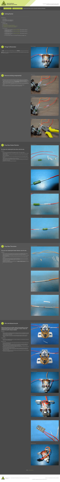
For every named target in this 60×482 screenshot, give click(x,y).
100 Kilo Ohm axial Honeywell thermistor (9, 25)
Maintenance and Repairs (17, 8)
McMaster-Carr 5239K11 (16, 33)
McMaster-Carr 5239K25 (16, 31)
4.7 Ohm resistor (5, 24)
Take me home (31, 470)
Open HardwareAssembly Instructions (12, 4)
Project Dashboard (7, 8)
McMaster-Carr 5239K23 (16, 29)
